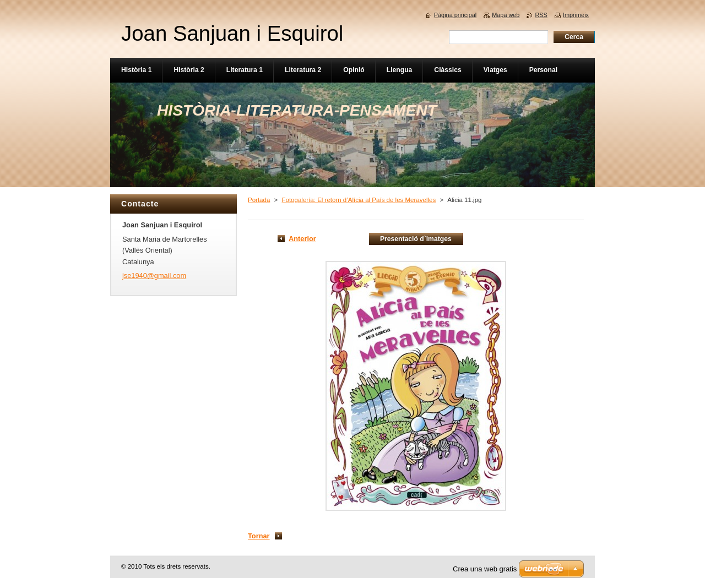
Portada (259, 200)
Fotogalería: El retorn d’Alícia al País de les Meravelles (358, 200)
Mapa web (505, 15)
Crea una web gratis (485, 569)
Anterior (302, 239)
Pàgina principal (455, 15)
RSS (541, 15)
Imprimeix (576, 15)
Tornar (259, 536)
